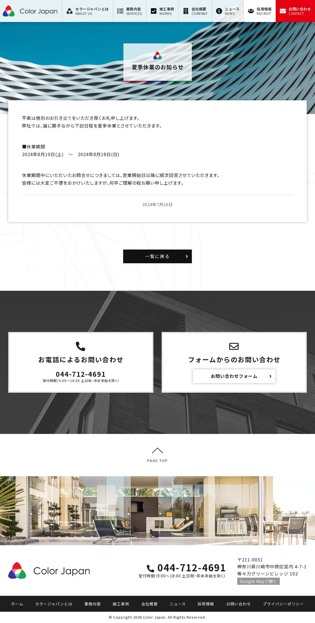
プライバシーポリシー (283, 604)
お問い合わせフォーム (234, 376)
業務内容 (92, 604)
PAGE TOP (157, 455)
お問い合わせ (238, 604)
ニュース (178, 604)
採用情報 (206, 604)
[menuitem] (87, 11)
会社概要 (149, 604)
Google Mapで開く (258, 581)
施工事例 (121, 604)
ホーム (17, 604)
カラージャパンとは (53, 604)
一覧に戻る (157, 256)
